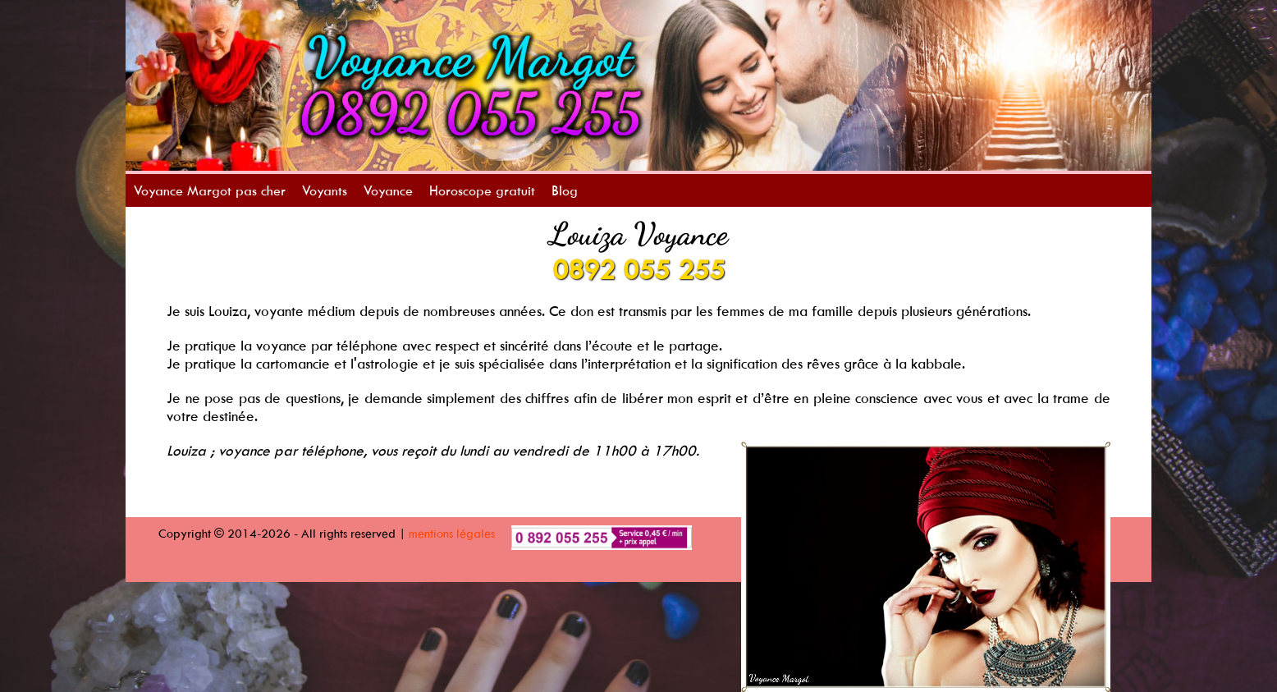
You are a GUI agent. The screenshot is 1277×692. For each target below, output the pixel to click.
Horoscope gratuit (482, 190)
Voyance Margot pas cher (210, 190)
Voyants (324, 190)
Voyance (388, 190)
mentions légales (452, 533)
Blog (565, 190)
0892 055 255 (638, 269)
